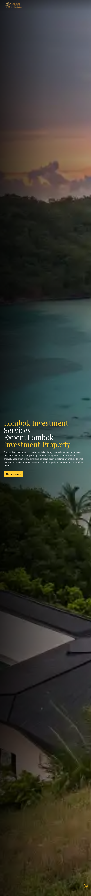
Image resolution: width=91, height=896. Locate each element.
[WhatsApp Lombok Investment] (86, 886)
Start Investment (13, 474)
